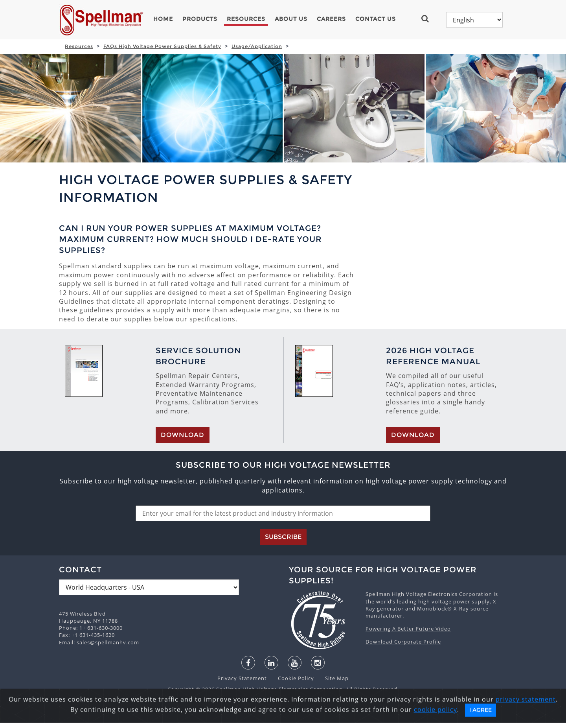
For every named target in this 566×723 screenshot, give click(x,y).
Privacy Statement (242, 678)
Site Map (332, 678)
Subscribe (283, 536)
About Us (291, 18)
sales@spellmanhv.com (108, 642)
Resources (246, 18)
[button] (428, 18)
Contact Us (375, 18)
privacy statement (526, 716)
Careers (331, 18)
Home (163, 18)
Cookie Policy (292, 678)
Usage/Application (257, 46)
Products (199, 18)
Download (182, 435)
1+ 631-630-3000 (101, 627)
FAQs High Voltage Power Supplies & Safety (162, 46)
